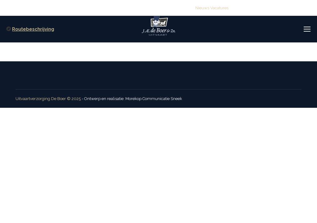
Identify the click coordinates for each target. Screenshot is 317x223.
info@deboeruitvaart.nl (168, 8)
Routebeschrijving (33, 29)
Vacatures (219, 8)
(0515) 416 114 (122, 8)
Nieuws (202, 8)
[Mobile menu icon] (307, 29)
